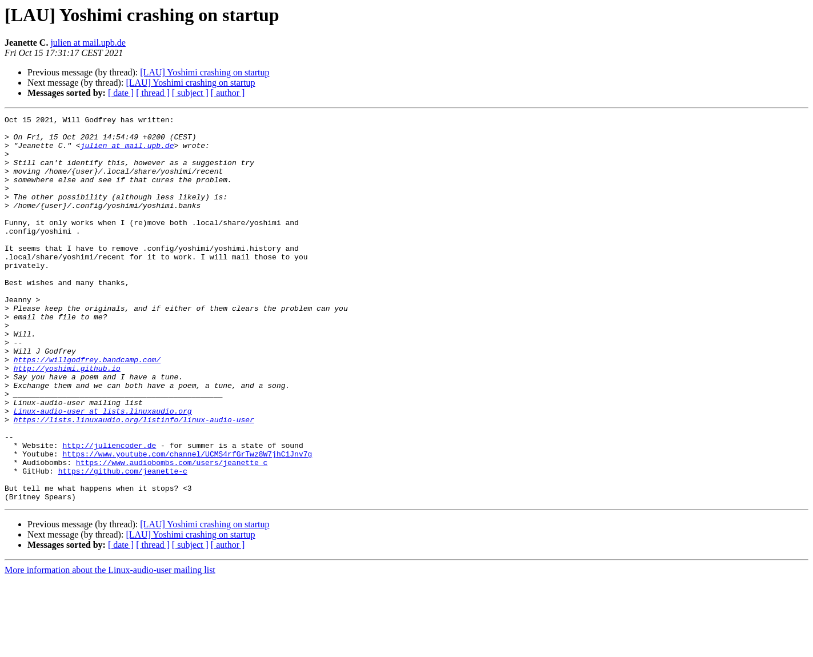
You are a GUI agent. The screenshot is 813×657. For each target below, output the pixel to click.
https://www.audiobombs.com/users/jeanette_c (171, 532)
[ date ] (121, 93)
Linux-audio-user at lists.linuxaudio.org (103, 471)
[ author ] (228, 93)
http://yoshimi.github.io (67, 419)
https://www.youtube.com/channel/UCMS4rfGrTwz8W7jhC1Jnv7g (187, 522)
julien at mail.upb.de (88, 42)
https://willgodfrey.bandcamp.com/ (87, 409)
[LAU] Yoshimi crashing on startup (204, 72)
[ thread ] (153, 93)
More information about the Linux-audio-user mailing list (110, 647)
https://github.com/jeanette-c (122, 543)
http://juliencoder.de (109, 512)
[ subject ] (190, 93)
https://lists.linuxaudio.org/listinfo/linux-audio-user (134, 481)
